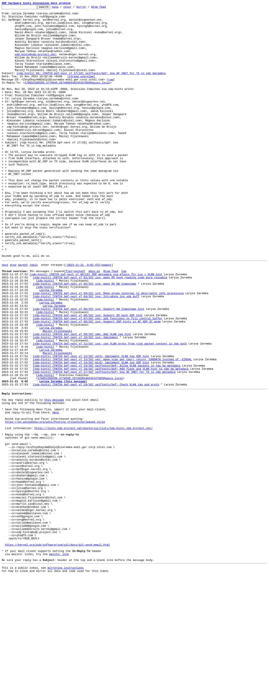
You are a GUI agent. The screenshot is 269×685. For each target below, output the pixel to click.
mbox (56, 492)
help (61, 8)
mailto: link (59, 662)
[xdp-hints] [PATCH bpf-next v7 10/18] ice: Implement (75, 403)
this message (54, 476)
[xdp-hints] (45, 335)
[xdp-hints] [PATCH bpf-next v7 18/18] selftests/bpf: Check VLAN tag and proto (96, 459)
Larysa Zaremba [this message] (63, 455)
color (74, 8)
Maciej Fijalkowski (57, 395)
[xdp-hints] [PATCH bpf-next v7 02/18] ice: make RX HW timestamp (84, 338)
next (5, 316)
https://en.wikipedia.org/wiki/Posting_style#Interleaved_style (55, 503)
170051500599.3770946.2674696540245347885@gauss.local (67, 98)
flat (69, 323)
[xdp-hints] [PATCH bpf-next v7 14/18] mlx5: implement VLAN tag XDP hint (91, 433)
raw (110, 94)
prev (13, 316)
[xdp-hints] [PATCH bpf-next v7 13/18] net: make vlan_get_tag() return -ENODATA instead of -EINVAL (112, 429)
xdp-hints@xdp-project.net (35, 64)
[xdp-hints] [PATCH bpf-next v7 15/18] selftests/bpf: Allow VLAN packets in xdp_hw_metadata (106, 437)
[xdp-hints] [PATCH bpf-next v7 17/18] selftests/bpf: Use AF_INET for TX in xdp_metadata (104, 444)
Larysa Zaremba (50, 346)
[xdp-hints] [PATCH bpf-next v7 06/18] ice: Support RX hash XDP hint (88, 376)
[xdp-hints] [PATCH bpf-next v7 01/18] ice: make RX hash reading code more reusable (100, 331)
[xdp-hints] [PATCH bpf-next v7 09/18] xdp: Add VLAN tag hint (82, 399)
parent (23, 316)
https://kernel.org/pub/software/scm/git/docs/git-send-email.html (57, 650)
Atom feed (105, 8)
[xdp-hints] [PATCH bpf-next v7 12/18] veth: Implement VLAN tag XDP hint (91, 425)
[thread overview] (81, 91)
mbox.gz (94, 323)
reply (34, 316)
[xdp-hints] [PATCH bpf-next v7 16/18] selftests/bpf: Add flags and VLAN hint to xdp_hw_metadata (111, 440)
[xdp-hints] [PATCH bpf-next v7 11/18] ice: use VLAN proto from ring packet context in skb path (110, 410)
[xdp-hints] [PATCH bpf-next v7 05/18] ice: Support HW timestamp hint (88, 369)
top (123, 323)
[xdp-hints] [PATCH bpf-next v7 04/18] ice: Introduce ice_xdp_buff (86, 353)
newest (107, 316)
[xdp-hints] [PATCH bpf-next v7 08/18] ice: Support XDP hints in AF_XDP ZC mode (97, 384)
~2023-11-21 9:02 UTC (83, 316)
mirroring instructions (65, 676)
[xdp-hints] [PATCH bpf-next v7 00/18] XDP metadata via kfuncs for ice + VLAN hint (96, 327)
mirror (88, 8)
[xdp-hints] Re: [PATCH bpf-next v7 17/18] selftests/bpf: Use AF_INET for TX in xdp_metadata (91, 87)
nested (79, 323)
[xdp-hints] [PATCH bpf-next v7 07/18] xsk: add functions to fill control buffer (97, 380)
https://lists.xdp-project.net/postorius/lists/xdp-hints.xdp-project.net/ (93, 510)
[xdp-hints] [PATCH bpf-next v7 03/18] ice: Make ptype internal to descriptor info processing (108, 350)
